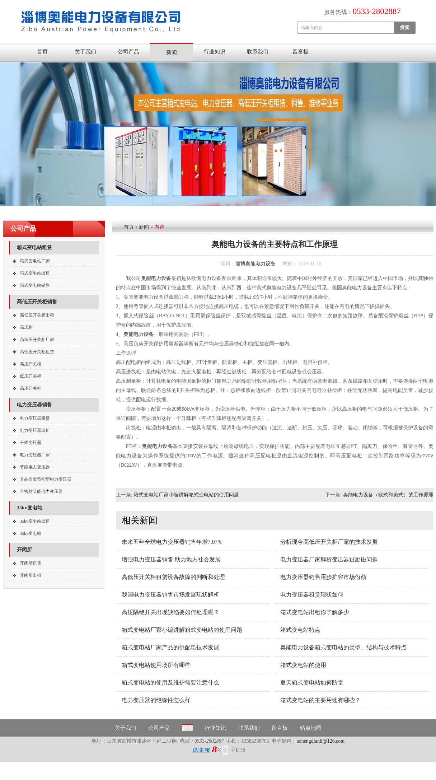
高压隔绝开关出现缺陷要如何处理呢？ (170, 612)
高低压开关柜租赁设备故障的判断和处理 (173, 577)
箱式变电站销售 (35, 285)
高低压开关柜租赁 (37, 351)
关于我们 (85, 52)
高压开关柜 (30, 363)
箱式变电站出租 (35, 273)
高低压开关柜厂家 (37, 339)
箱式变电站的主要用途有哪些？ (320, 700)
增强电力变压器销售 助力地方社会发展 (171, 559)
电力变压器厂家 (35, 454)
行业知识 (214, 52)
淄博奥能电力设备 (255, 263)
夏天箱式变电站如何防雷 (311, 682)
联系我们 (257, 52)
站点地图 (311, 728)
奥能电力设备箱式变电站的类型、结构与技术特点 (343, 647)
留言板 (300, 52)
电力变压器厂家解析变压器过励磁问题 (329, 559)
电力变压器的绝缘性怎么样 (156, 700)
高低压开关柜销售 (37, 301)
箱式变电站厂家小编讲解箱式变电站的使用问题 (186, 495)
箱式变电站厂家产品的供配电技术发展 (170, 647)
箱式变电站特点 (300, 630)
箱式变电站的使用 (303, 665)
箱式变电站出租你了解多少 (314, 612)
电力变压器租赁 (35, 418)
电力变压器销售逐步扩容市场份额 (323, 577)
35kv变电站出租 (35, 521)
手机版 (237, 750)
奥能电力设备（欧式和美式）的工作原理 (388, 495)
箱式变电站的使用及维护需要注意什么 (170, 682)
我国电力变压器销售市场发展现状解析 (170, 595)
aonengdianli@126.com (320, 741)
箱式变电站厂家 (35, 260)
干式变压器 (30, 442)
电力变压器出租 (35, 430)
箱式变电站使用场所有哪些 (156, 665)
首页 (42, 52)
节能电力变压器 (35, 467)
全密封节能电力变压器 (41, 491)
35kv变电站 (29, 507)
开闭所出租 (30, 575)
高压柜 (26, 327)
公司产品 (128, 52)
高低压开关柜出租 (37, 315)
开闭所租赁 (30, 563)
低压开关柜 (30, 376)
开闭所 (24, 549)
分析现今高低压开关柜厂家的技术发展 (329, 542)
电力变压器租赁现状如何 (311, 595)
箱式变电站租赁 (34, 247)
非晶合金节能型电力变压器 (45, 479)
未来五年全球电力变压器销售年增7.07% (172, 542)
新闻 (171, 52)
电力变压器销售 (34, 404)
